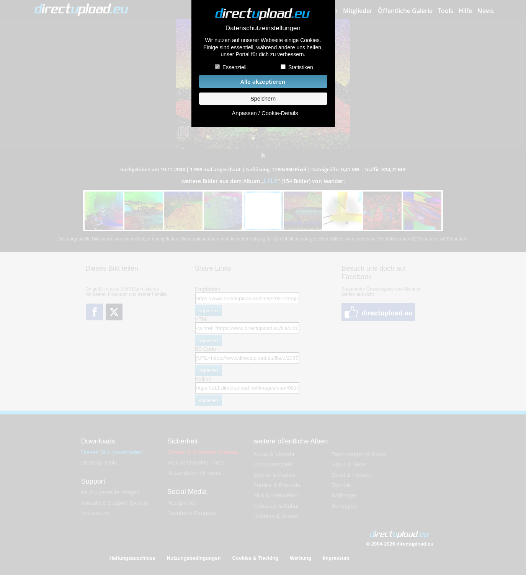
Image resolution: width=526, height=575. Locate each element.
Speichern (263, 99)
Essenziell (234, 67)
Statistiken (300, 67)
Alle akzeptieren (263, 81)
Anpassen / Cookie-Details (265, 113)
